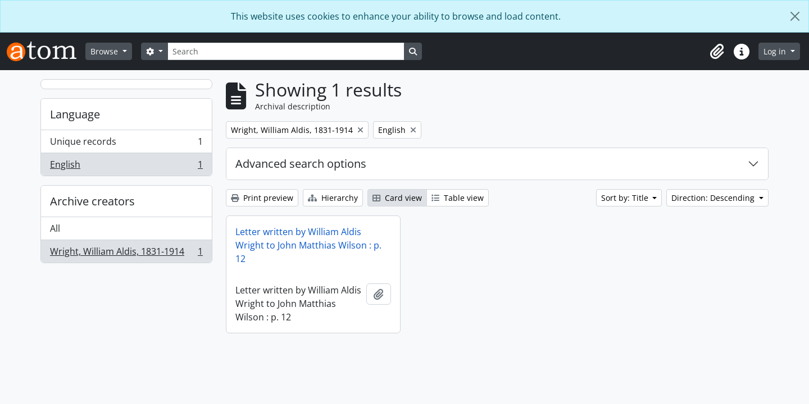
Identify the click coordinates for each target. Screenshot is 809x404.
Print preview (262, 197)
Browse (105, 51)
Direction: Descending (714, 197)
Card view (397, 197)
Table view (457, 197)
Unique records (126, 144)
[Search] (285, 51)
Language (75, 114)
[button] (717, 51)
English (126, 167)
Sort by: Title (626, 197)
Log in (775, 51)
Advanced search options (300, 163)
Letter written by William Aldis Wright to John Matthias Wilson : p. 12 (308, 245)
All (55, 228)
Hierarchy (333, 197)
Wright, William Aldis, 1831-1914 (126, 254)
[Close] (794, 16)
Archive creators (92, 201)
